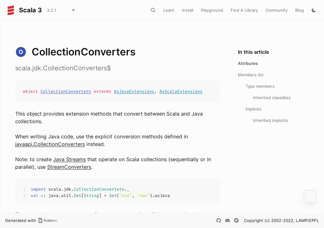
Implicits (253, 108)
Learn (168, 10)
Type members (260, 86)
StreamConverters (69, 167)
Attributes (248, 63)
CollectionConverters (65, 91)
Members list (251, 74)
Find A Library (244, 10)
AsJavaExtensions (134, 91)
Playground (212, 10)
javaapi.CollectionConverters (50, 144)
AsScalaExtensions (180, 91)
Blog (299, 10)
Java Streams (69, 159)
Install (187, 10)
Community (276, 10)
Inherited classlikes (272, 97)
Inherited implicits (270, 120)
